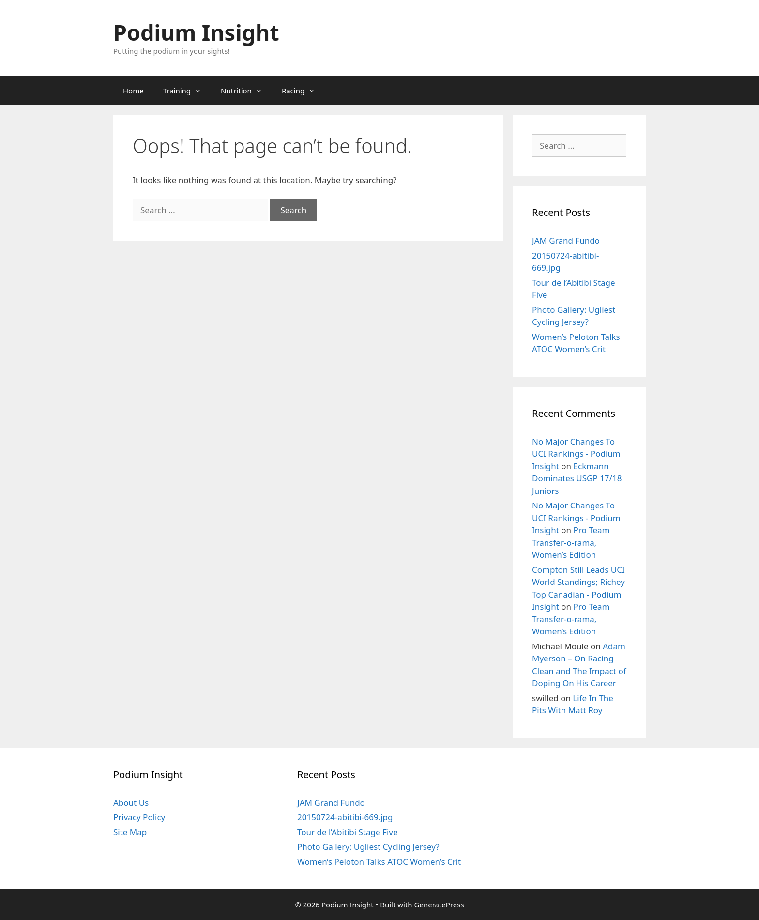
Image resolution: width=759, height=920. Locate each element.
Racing (303, 90)
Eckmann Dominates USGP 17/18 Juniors (577, 478)
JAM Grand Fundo (566, 240)
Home (133, 90)
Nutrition (246, 90)
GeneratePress (439, 904)
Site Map (130, 832)
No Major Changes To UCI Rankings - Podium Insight (576, 454)
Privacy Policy (139, 817)
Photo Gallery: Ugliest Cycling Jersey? (368, 846)
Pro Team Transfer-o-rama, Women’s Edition (571, 542)
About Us (131, 802)
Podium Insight (196, 32)
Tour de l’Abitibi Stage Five (347, 832)
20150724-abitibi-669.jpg (345, 817)
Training (187, 90)
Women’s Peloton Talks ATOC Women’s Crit (379, 861)
